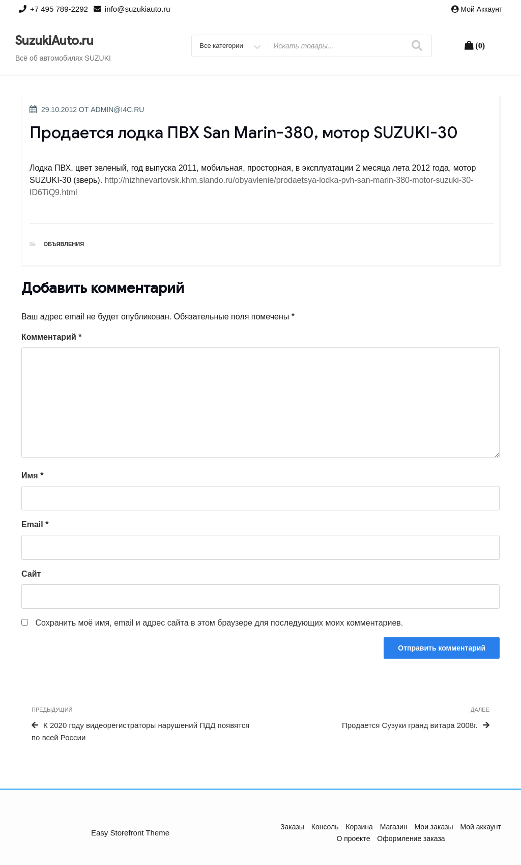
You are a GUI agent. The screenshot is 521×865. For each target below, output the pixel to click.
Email (34, 524)
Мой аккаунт (481, 9)
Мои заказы (434, 827)
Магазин (394, 827)
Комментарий (51, 337)
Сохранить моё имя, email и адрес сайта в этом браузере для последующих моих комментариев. (219, 622)
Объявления (64, 244)
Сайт (31, 574)
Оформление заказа (411, 838)
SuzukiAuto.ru (54, 40)
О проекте (353, 838)
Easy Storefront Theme (130, 832)
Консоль (325, 827)
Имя (32, 475)
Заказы (292, 827)
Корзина (358, 827)
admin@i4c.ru (117, 109)
